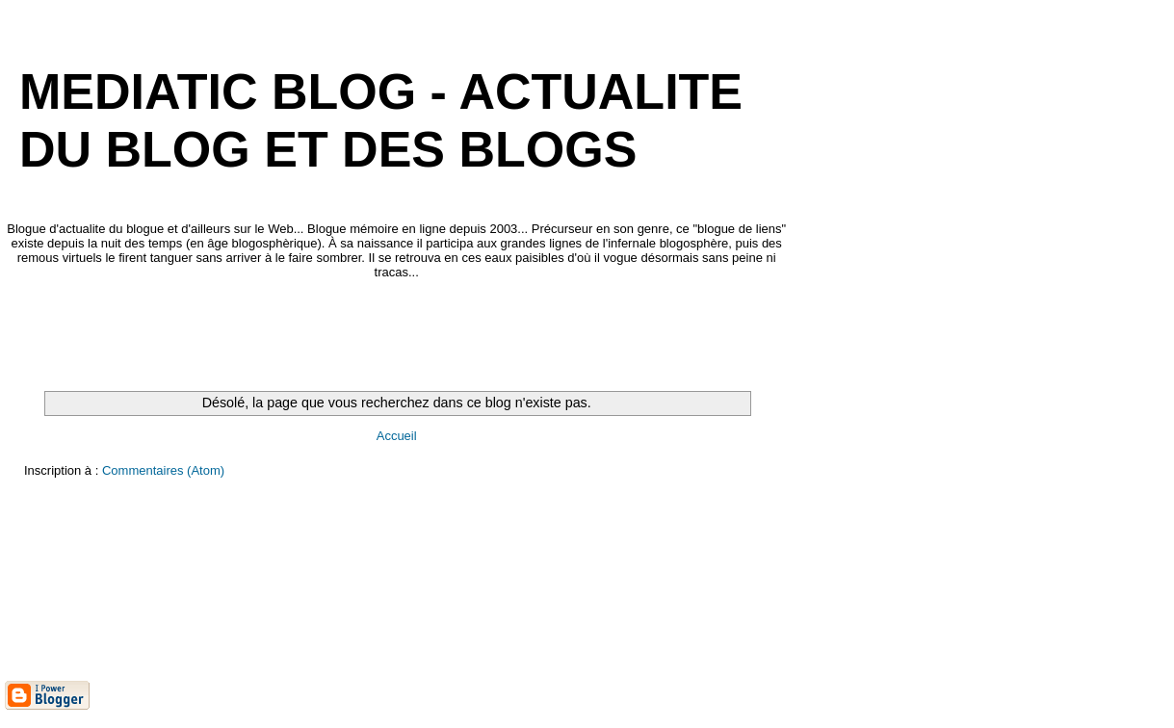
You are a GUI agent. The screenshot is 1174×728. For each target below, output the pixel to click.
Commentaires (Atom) (163, 470)
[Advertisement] (355, 335)
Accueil (397, 436)
